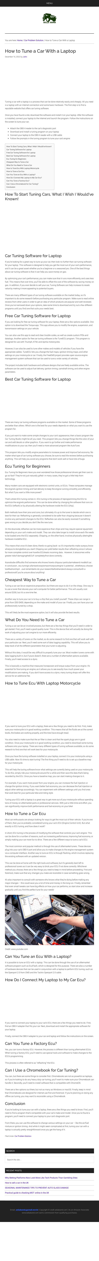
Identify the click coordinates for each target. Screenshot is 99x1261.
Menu (49, 3)
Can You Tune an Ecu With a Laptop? (20, 175)
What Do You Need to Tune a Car (19, 165)
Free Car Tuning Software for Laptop (20, 153)
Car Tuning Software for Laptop (19, 150)
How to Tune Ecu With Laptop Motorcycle (22, 168)
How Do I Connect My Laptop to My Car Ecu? (24, 178)
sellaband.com (61, 1210)
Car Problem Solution (23, 1136)
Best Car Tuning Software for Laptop (20, 156)
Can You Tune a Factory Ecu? (17, 181)
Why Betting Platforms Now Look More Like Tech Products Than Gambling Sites (41, 1178)
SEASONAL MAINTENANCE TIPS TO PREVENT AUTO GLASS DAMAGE (37, 1188)
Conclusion (10, 187)
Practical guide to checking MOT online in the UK (27, 1193)
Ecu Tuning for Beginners (16, 159)
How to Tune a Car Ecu (15, 171)
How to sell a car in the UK (17, 1183)
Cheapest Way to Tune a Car (17, 162)
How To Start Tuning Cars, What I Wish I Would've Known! (29, 146)
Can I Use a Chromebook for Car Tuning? (22, 184)
